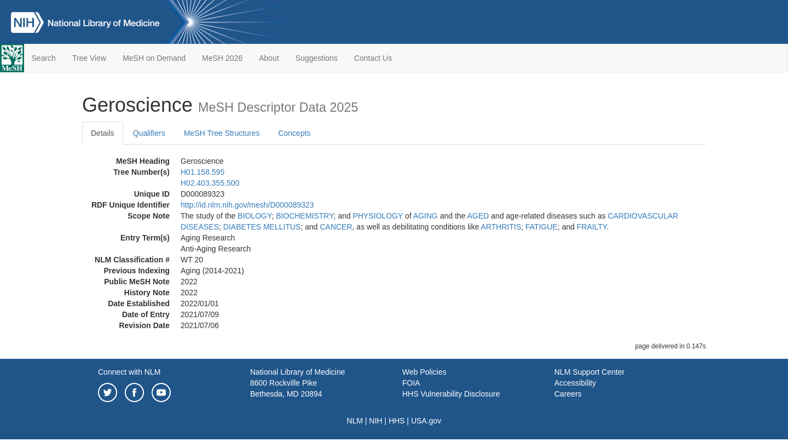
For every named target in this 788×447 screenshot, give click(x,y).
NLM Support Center (589, 372)
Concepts (294, 133)
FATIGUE (541, 226)
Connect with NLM (129, 372)
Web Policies (424, 372)
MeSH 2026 (222, 58)
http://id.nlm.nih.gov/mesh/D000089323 (247, 204)
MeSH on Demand (154, 58)
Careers (568, 393)
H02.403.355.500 (210, 183)
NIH (376, 420)
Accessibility (575, 383)
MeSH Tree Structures (222, 133)
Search (44, 58)
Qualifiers (149, 133)
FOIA (411, 383)
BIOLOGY (254, 215)
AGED (478, 215)
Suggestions (317, 58)
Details (102, 133)
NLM (355, 420)
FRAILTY (592, 226)
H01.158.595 (202, 172)
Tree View (89, 58)
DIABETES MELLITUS (262, 226)
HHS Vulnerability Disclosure (451, 393)
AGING (425, 215)
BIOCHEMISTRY (304, 215)
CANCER (336, 226)
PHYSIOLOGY (378, 215)
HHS (397, 420)
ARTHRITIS (501, 226)
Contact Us (373, 58)
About (269, 58)
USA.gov (426, 420)
